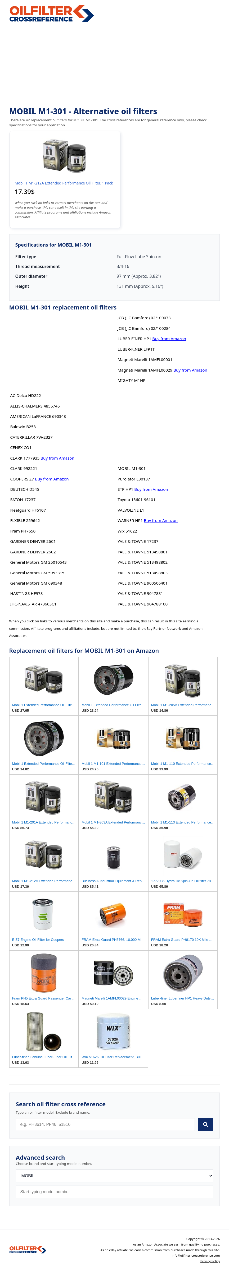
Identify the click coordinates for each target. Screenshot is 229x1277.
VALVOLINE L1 (131, 510)
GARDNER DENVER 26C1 (33, 541)
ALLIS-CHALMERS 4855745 (35, 406)
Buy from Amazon (57, 458)
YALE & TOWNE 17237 (138, 541)
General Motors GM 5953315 (37, 572)
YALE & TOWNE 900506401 (143, 583)
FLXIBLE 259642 (25, 520)
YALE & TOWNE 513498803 (143, 572)
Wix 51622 (127, 531)
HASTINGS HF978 (26, 593)
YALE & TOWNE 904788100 (143, 604)
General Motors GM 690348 (36, 583)
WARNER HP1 (130, 520)
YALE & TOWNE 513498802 (143, 562)
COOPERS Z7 (22, 479)
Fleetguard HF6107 (28, 510)
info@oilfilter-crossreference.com (196, 1255)
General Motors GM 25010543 (38, 562)
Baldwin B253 (23, 426)
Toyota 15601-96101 (136, 499)
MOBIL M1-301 (132, 468)
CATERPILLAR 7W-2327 (31, 437)
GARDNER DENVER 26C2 (33, 551)
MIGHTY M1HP (131, 380)
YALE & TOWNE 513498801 (143, 551)
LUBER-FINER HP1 (134, 338)
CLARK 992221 (23, 468)
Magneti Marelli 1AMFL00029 (145, 370)
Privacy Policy (210, 1261)
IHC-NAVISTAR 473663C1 (33, 604)
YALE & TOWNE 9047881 (140, 593)
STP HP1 (125, 489)
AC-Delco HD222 (25, 395)
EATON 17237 (22, 499)
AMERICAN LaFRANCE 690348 (38, 416)
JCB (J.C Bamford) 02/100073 (144, 317)
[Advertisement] (114, 65)
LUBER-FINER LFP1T (136, 349)
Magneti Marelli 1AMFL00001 (145, 359)
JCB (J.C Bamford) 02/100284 (144, 328)
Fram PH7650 (22, 531)
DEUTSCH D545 (24, 489)
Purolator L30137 (134, 479)
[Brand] (114, 1175)
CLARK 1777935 (24, 458)
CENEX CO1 (21, 447)
